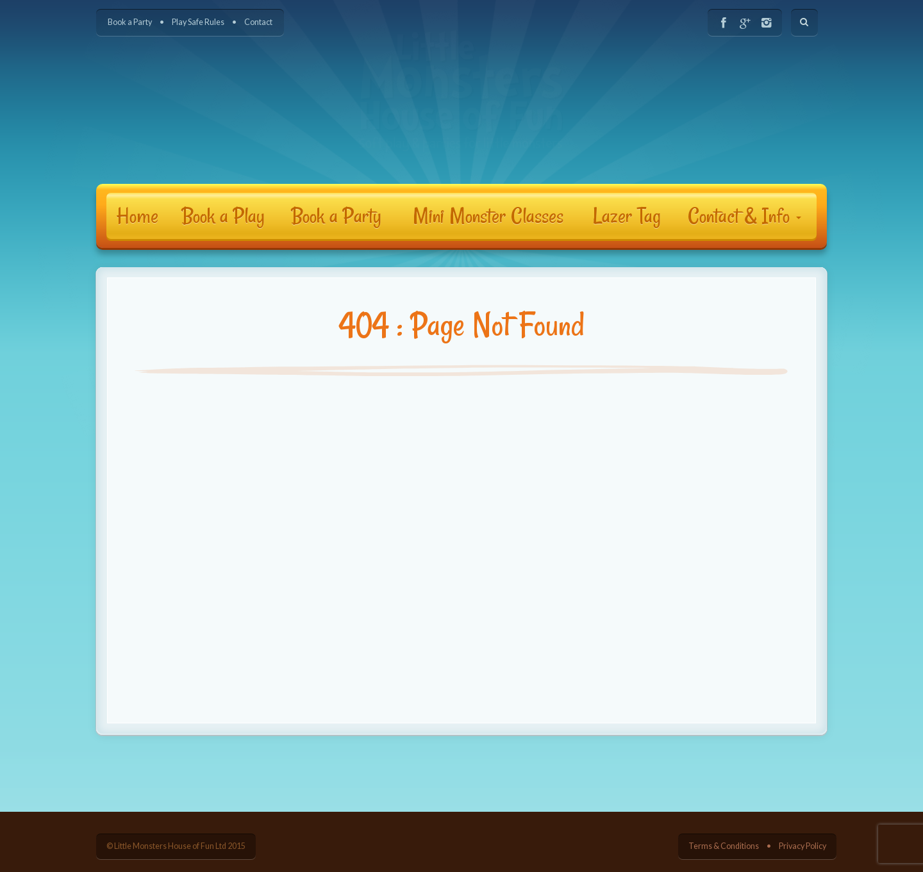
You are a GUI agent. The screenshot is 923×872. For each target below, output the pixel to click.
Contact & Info (744, 216)
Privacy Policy (802, 846)
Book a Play (223, 216)
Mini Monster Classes (488, 216)
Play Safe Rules (198, 22)
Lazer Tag (627, 216)
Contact (258, 22)
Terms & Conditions (723, 846)
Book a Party (130, 22)
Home (137, 216)
